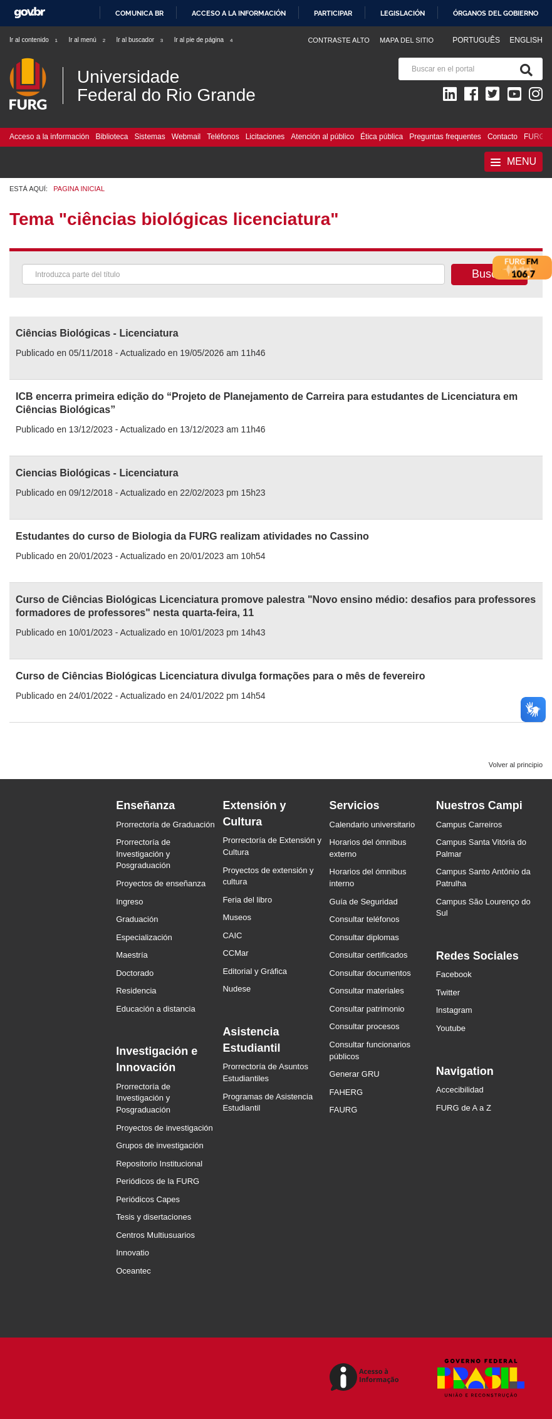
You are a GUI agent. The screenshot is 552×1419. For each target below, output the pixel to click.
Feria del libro (247, 899)
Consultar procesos (365, 1026)
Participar (333, 13)
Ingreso (129, 901)
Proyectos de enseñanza (161, 883)
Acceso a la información (239, 13)
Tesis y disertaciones (153, 1217)
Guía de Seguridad (364, 901)
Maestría (132, 955)
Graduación (137, 919)
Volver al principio (516, 764)
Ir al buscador (140, 39)
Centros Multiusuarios (155, 1235)
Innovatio (132, 1252)
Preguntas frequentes (445, 136)
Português (477, 40)
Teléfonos (223, 136)
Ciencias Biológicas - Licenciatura (97, 473)
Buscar (489, 274)
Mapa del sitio (407, 40)
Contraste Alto (339, 40)
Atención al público (322, 136)
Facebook (454, 974)
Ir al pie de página (204, 39)
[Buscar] (523, 69)
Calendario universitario (372, 824)
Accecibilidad (460, 1089)
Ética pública (381, 136)
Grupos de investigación (159, 1145)
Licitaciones (265, 136)
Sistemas (149, 136)
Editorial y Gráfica (254, 971)
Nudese (236, 988)
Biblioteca (111, 136)
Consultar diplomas (364, 937)
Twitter (448, 992)
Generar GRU (355, 1074)
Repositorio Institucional (159, 1163)
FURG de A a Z (463, 1108)
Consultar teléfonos (365, 919)
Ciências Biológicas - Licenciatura (97, 333)
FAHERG (346, 1092)
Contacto (502, 136)
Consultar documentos (370, 973)
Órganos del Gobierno (495, 13)
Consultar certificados (369, 955)
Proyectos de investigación (164, 1128)
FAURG (344, 1109)
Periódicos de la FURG (157, 1181)
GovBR (29, 13)
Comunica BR (139, 13)
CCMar (235, 953)
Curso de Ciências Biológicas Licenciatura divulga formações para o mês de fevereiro (220, 676)
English (526, 40)
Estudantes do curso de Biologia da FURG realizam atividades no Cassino (192, 536)
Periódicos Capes (148, 1199)
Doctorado (135, 973)
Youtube (451, 1028)
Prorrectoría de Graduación (165, 824)
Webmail (186, 136)
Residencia (136, 990)
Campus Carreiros (469, 824)
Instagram (454, 1010)
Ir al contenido (34, 39)
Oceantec (133, 1270)
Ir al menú (87, 39)
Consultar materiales (367, 990)
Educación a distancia (155, 1008)
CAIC (232, 935)
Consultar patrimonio (367, 1008)
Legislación (402, 13)
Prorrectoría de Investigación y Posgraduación (143, 853)
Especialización (144, 937)
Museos (236, 917)
